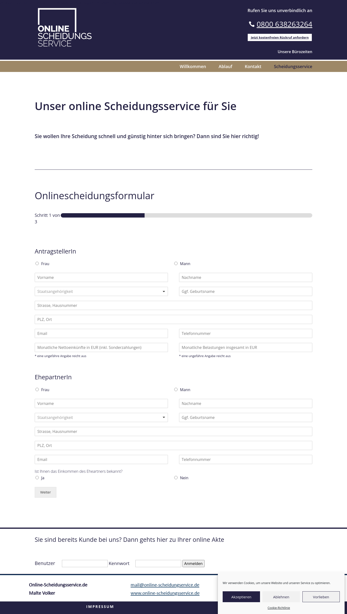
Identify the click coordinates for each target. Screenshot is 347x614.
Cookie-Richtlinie (279, 608)
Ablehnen (281, 596)
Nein (184, 477)
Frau (45, 263)
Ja (42, 477)
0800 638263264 (284, 24)
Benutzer (45, 563)
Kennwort (119, 563)
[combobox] (101, 291)
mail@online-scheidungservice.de (165, 585)
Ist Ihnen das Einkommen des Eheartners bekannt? (78, 471)
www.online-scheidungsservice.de (165, 593)
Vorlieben (321, 596)
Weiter (45, 492)
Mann (185, 263)
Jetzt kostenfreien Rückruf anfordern (280, 37)
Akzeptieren (241, 596)
